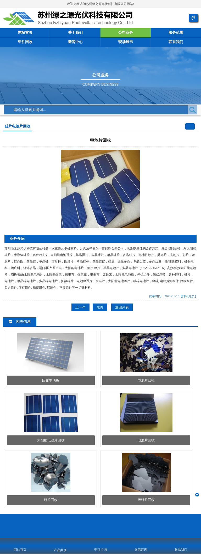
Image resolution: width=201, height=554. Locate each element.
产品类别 (60, 550)
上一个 (80, 308)
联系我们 (176, 42)
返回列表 (122, 308)
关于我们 (75, 33)
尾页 (100, 308)
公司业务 (125, 33)
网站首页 (25, 33)
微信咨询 (141, 549)
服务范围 (176, 33)
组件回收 (25, 42)
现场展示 (125, 42)
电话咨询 (100, 549)
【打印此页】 (188, 296)
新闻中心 (75, 42)
